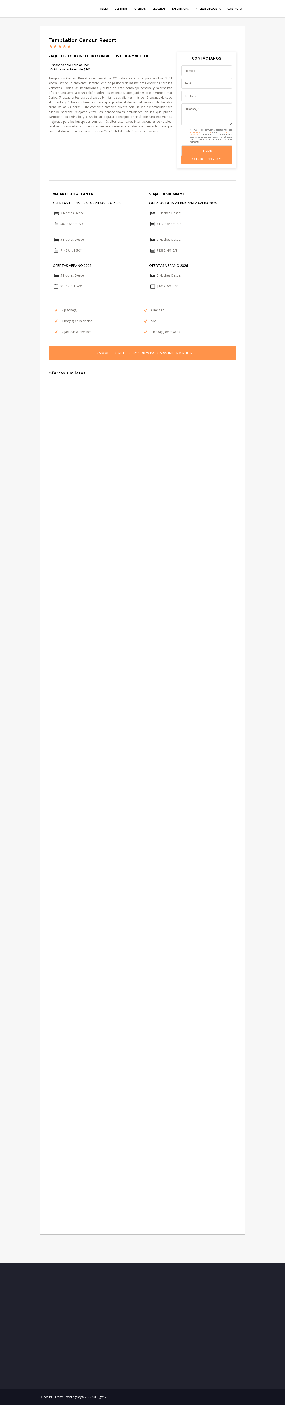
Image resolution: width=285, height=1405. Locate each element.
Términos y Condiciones (200, 132)
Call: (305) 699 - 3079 (207, 159)
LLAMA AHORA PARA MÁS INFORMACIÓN (142, 352)
